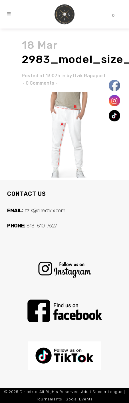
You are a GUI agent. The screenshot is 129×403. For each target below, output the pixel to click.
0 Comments (40, 83)
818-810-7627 (42, 226)
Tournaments (49, 399)
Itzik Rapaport (89, 75)
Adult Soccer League (102, 392)
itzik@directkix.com (45, 210)
